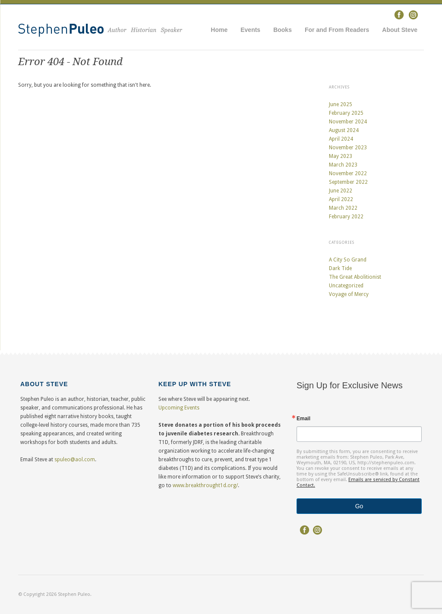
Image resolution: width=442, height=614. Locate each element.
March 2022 (343, 208)
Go (359, 506)
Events (250, 29)
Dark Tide (340, 268)
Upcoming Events (178, 408)
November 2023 (348, 148)
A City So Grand (347, 260)
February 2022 (346, 217)
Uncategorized (346, 286)
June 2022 (340, 191)
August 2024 (344, 130)
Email (303, 418)
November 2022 (348, 173)
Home (219, 29)
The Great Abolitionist (355, 277)
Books (282, 29)
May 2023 (340, 156)
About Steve (399, 29)
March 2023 (343, 165)
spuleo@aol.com (74, 460)
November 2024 (348, 122)
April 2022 (341, 199)
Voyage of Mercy (349, 294)
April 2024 (341, 139)
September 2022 (348, 182)
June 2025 (340, 104)
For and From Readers (337, 29)
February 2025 (346, 113)
